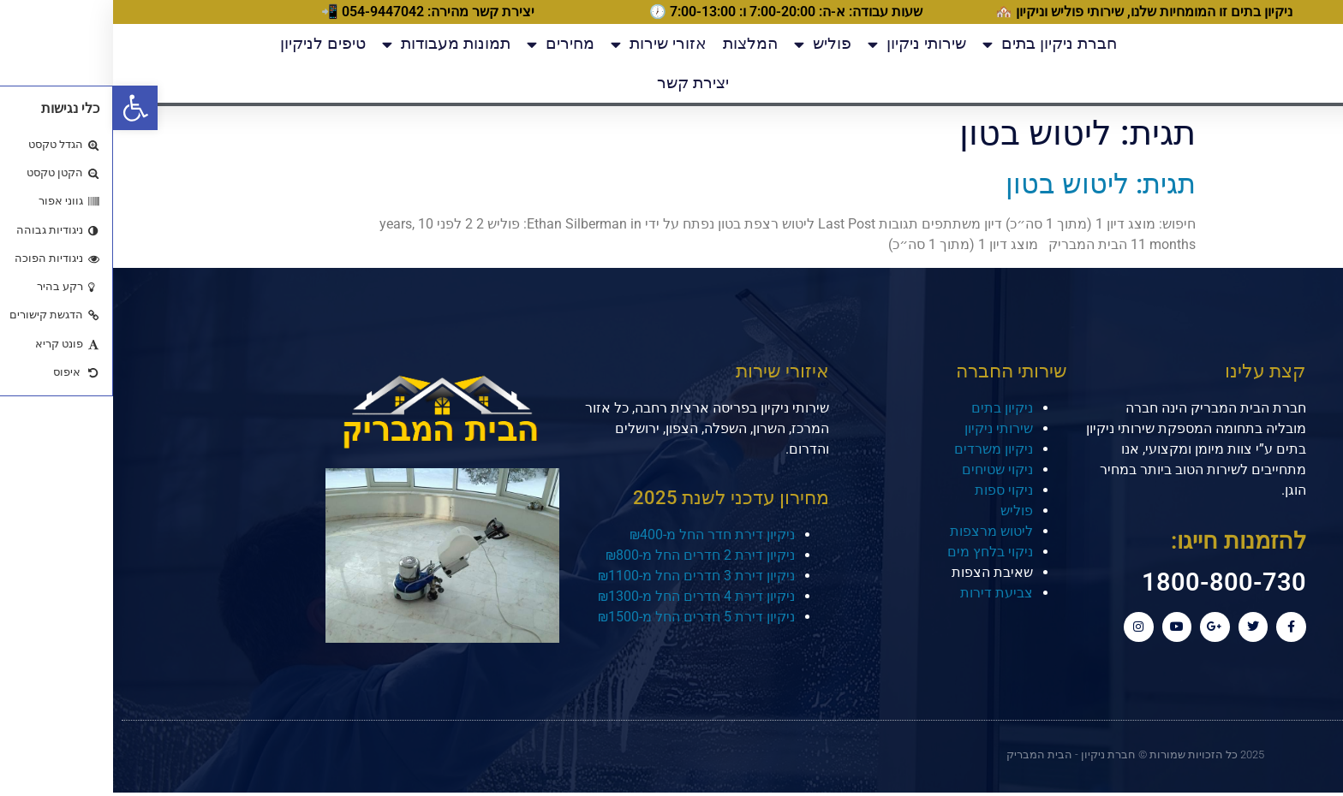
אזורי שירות (546, 44)
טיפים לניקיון (210, 43)
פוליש (709, 44)
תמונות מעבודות (333, 44)
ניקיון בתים (889, 408)
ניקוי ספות (891, 490)
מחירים (447, 44)
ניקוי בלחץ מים (877, 552)
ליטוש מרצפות (878, 531)
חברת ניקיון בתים (936, 44)
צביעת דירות (883, 593)
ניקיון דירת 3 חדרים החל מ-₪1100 (583, 575)
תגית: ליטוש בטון (987, 184)
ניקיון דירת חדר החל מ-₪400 (599, 534)
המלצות (637, 43)
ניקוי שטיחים (884, 469)
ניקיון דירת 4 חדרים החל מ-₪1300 (583, 596)
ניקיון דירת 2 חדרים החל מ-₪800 (587, 555)
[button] (22, 108)
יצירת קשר (580, 82)
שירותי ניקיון (804, 44)
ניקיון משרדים (880, 449)
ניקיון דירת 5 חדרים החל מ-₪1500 (583, 617)
